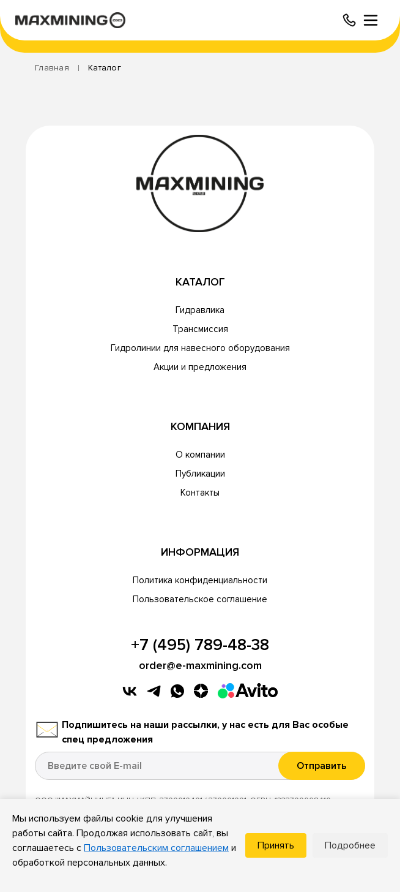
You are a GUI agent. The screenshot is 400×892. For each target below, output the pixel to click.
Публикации (200, 473)
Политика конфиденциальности (200, 580)
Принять (275, 845)
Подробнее (350, 845)
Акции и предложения (200, 366)
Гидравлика (200, 310)
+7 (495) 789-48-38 (200, 645)
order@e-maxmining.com (200, 665)
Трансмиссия (200, 328)
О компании (200, 454)
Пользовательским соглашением (156, 848)
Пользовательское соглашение (200, 599)
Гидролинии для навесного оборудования (200, 347)
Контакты (200, 492)
